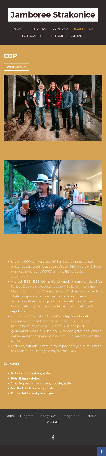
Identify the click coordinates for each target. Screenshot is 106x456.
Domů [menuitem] (18, 29)
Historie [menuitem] (56, 36)
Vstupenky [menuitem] (37, 29)
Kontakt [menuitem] (77, 36)
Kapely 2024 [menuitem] (83, 29)
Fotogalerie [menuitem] (33, 36)
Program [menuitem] (60, 29)
